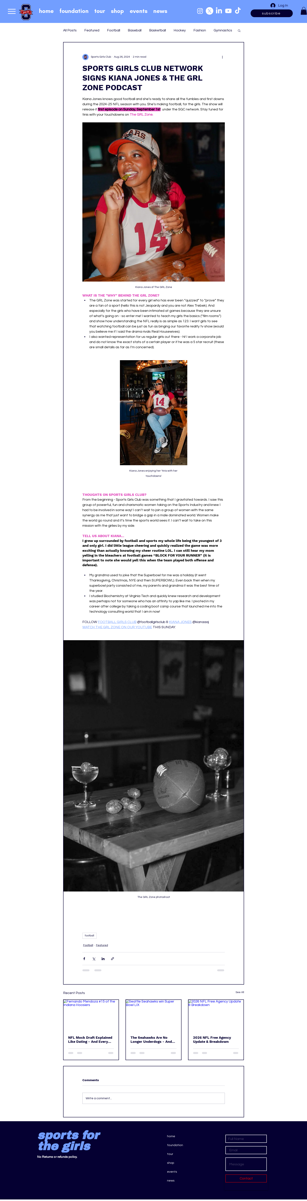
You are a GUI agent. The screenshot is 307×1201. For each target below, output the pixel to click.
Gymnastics (223, 30)
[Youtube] (228, 11)
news (171, 1180)
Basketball (157, 30)
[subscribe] (272, 13)
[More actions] (222, 57)
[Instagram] (200, 11)
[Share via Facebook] (84, 958)
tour (170, 1154)
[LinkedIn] (219, 11)
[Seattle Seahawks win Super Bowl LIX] (153, 1015)
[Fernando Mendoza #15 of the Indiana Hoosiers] (91, 1015)
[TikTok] (238, 11)
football (89, 935)
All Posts (70, 30)
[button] (303, 11)
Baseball (134, 30)
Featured (91, 30)
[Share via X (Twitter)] (93, 958)
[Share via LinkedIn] (103, 958)
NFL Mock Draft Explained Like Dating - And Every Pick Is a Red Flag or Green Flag (90, 1039)
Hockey (180, 30)
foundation (175, 1145)
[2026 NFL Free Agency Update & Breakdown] (216, 1015)
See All (240, 992)
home (171, 1136)
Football (113, 30)
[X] (209, 11)
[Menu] (12, 11)
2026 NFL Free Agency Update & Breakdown (212, 1039)
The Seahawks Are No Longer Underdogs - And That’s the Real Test (151, 1039)
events (172, 1171)
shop (170, 1162)
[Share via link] (112, 958)
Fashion (199, 30)
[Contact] (246, 1178)
